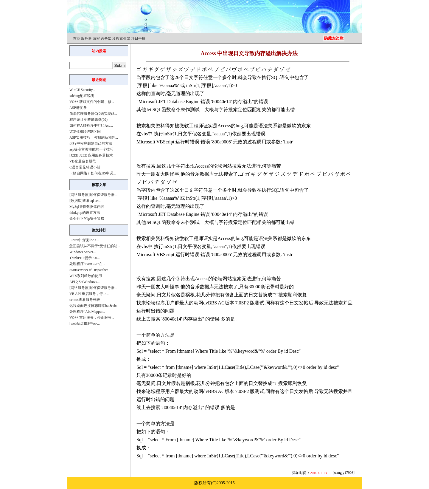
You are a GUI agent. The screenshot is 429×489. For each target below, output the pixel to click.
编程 (96, 38)
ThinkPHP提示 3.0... (84, 258)
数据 (204, 286)
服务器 (86, 38)
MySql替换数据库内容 (86, 207)
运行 (180, 141)
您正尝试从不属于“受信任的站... (94, 246)
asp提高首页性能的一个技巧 (91, 149)
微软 (184, 125)
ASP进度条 (78, 108)
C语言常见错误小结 (84, 167)
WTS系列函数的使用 (85, 276)
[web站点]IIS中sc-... (84, 323)
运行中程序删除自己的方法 (90, 143)
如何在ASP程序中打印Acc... (91, 125)
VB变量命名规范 (82, 161)
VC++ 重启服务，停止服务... (91, 317)
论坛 (218, 165)
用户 (170, 302)
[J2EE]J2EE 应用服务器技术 (91, 155)
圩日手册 (138, 38)
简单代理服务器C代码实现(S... (93, 114)
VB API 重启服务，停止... (89, 294)
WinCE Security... (82, 90)
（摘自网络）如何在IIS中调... (92, 173)
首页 (76, 38)
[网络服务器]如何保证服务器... (93, 195)
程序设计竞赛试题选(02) (88, 119)
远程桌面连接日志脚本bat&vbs (93, 306)
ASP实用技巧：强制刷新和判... (93, 137)
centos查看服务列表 (84, 300)
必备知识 (108, 38)
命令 (176, 109)
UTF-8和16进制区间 (85, 131)
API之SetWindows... (84, 282)
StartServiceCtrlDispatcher (88, 270)
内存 (238, 101)
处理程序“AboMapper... (87, 312)
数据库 (207, 174)
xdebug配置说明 (81, 96)
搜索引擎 (123, 38)
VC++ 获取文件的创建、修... (91, 102)
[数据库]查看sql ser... (85, 201)
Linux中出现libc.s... (84, 240)
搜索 (233, 109)
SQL (275, 77)
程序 (160, 302)
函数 (166, 109)
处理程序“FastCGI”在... (87, 264)
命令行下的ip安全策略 (86, 218)
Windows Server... (82, 252)
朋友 (155, 174)
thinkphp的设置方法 (84, 213)
